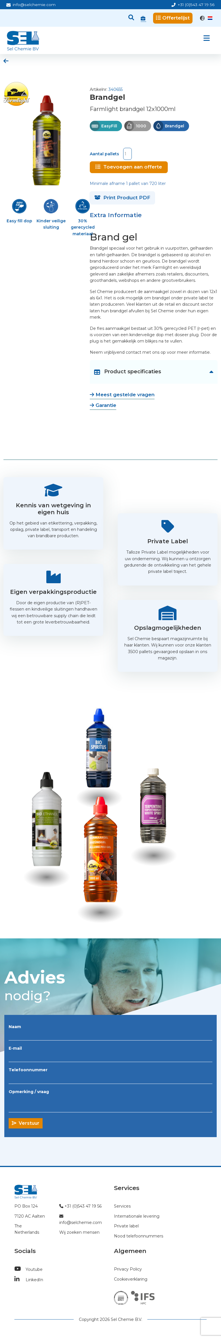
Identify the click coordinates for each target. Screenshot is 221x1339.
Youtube (28, 1268)
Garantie (103, 404)
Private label (126, 1225)
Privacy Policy (128, 1268)
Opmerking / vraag (29, 1090)
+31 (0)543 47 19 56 (193, 4)
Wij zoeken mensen (79, 1231)
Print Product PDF (122, 197)
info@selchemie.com (30, 4)
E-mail (15, 1047)
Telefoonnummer (28, 1069)
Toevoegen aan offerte (129, 166)
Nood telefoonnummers (138, 1234)
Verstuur (25, 1122)
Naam (15, 1025)
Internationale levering (136, 1215)
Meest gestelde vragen (122, 393)
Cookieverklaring (130, 1278)
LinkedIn (28, 1278)
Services (122, 1205)
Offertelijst (173, 18)
